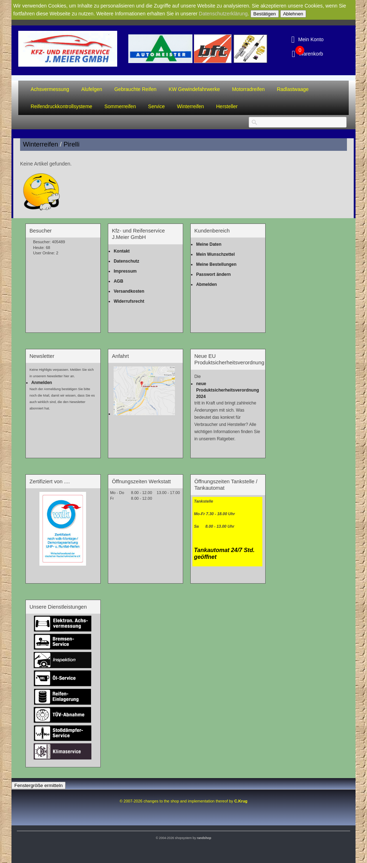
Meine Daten (208, 244)
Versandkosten (129, 291)
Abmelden (206, 284)
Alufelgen (91, 89)
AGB (118, 281)
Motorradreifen (248, 89)
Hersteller (227, 106)
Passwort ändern (213, 274)
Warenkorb (311, 54)
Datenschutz (126, 261)
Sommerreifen (120, 106)
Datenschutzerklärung (223, 13)
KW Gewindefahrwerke (194, 89)
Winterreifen (190, 106)
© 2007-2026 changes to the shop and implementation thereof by (184, 801)
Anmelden (41, 382)
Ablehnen (293, 13)
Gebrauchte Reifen (135, 89)
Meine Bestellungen (216, 264)
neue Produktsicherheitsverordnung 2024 (227, 390)
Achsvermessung (49, 89)
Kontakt (122, 251)
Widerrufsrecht (129, 301)
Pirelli (71, 144)
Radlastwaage (293, 89)
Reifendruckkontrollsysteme (61, 106)
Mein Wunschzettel (215, 254)
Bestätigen (264, 13)
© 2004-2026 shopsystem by (183, 838)
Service (156, 106)
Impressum (125, 271)
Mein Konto (311, 39)
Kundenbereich (212, 231)
